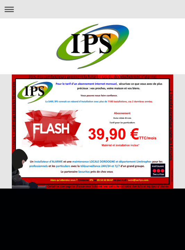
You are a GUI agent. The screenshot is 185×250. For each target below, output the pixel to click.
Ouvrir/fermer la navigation (92, 9)
